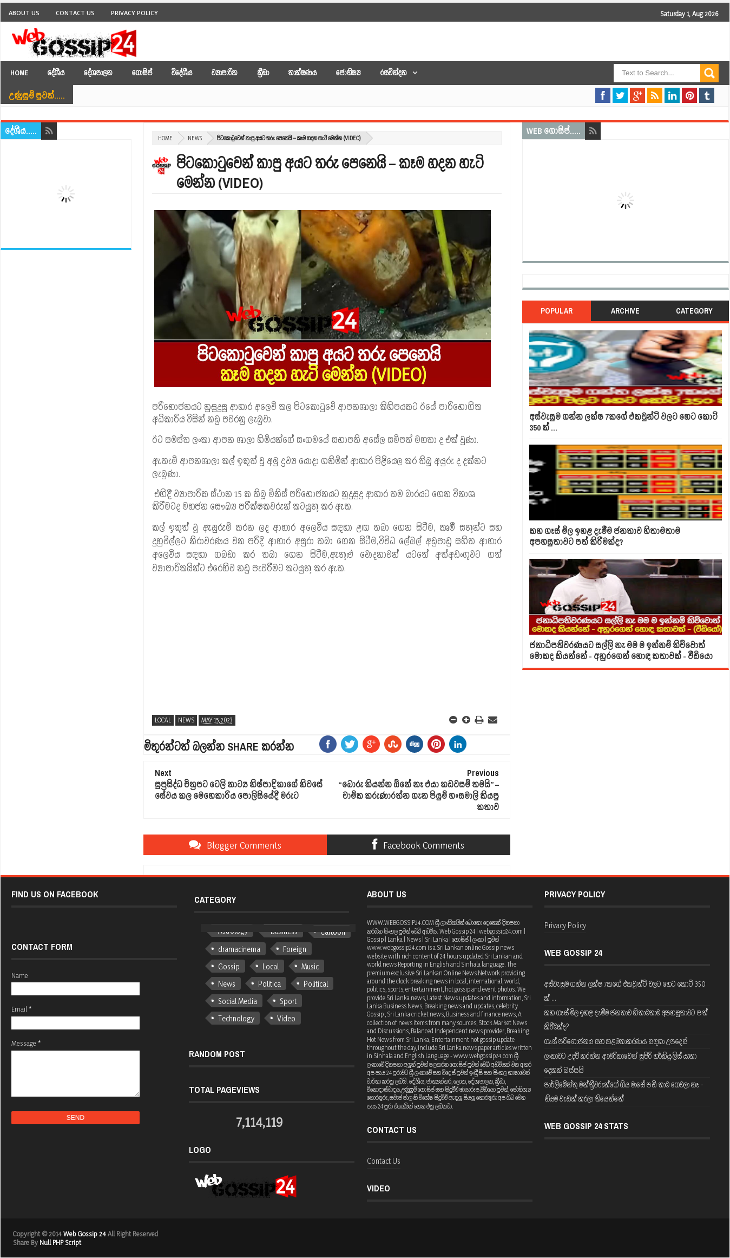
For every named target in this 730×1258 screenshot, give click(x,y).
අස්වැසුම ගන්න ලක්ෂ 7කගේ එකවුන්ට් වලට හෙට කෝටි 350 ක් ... (623, 422)
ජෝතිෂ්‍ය (348, 72)
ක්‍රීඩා (263, 72)
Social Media (237, 1001)
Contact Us (75, 13)
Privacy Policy (134, 13)
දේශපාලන (98, 72)
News (195, 138)
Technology (236, 1018)
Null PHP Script (60, 1242)
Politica (269, 983)
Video (286, 1018)
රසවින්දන (393, 72)
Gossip (229, 966)
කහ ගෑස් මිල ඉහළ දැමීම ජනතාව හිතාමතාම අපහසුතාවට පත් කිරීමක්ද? (604, 536)
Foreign (294, 949)
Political (316, 983)
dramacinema (239, 949)
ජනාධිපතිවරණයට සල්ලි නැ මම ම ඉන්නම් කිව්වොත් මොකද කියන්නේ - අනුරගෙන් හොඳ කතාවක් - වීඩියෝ (621, 651)
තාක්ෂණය (302, 72)
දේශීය (56, 72)
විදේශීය (182, 72)
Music (310, 966)
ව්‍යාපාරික (225, 72)
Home (19, 72)
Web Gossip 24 (84, 1233)
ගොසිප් (142, 72)
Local (163, 720)
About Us (24, 13)
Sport (288, 1001)
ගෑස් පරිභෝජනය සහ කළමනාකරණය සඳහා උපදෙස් (615, 1041)
